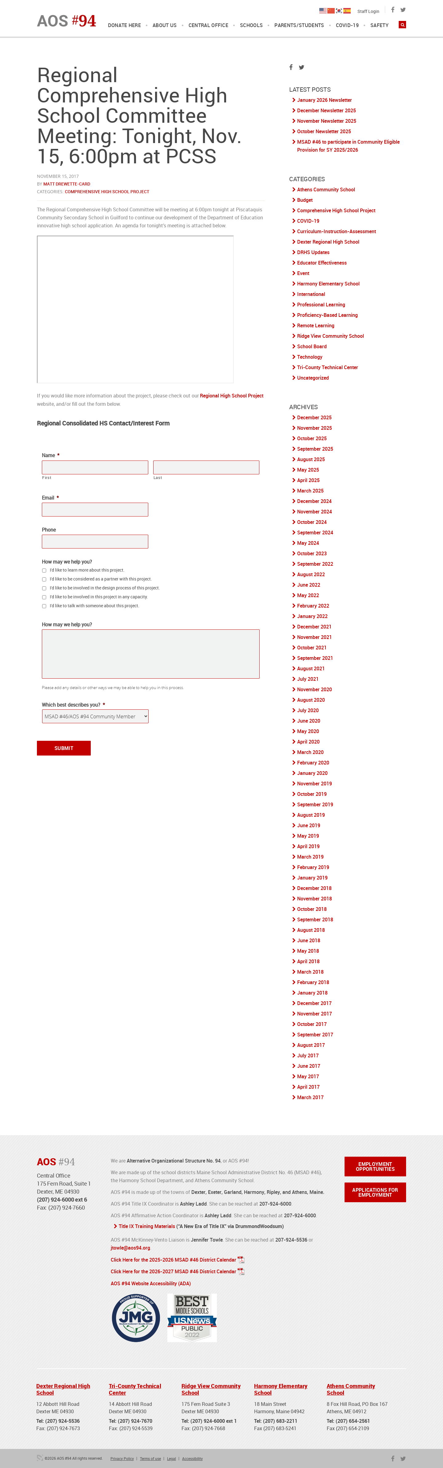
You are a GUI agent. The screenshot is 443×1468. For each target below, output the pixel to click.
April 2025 (308, 480)
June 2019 (308, 825)
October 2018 (312, 909)
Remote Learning (315, 325)
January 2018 (312, 992)
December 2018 (314, 888)
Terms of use (150, 1457)
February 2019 (313, 867)
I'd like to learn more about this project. (87, 569)
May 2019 (308, 835)
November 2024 (314, 511)
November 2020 (314, 689)
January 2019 (312, 877)
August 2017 (311, 1045)
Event (303, 273)
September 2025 (315, 448)
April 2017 (308, 1086)
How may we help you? (67, 561)
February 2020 (313, 762)
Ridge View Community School (330, 336)
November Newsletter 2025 (326, 121)
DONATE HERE (124, 25)
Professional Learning (321, 304)
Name (50, 455)
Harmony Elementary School (328, 283)
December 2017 (314, 1003)
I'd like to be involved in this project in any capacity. (99, 596)
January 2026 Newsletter (324, 100)
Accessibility (192, 1457)
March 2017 (310, 1097)
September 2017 (315, 1034)
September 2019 (315, 804)
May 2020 (308, 731)
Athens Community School (326, 189)
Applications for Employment (375, 1192)
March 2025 (310, 490)
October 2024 (312, 522)
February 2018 (313, 982)
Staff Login (368, 11)
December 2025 (314, 417)
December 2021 (314, 626)
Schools (251, 25)
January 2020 (312, 773)
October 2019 (312, 794)
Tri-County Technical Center (327, 367)
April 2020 (308, 741)
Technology (309, 356)
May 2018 (308, 950)
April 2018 (308, 961)
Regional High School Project (231, 395)
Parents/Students (299, 25)
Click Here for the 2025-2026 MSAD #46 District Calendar (173, 1259)
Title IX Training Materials (147, 1226)
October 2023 (312, 553)
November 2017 (314, 1013)
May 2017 (308, 1076)
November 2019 (314, 783)
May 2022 (308, 595)
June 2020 (308, 720)
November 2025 (314, 428)
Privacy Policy (122, 1457)
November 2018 (314, 898)
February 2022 (313, 605)
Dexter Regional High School (328, 241)
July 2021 (308, 679)
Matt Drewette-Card (66, 184)
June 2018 (308, 940)
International (311, 294)
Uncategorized (313, 377)
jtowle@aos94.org (130, 1247)
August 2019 (311, 815)
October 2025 (312, 438)
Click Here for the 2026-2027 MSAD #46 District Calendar (173, 1270)
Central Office (208, 25)
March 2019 (310, 856)
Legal (171, 1457)
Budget (305, 200)
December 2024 (314, 501)
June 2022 (308, 584)
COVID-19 (347, 25)
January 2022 (312, 616)
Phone (49, 530)
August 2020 (311, 699)
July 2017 (308, 1055)
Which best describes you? (73, 704)
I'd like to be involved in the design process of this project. (105, 587)
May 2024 (308, 543)
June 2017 (308, 1066)
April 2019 (308, 846)
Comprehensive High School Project (107, 191)
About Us (165, 25)
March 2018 (310, 971)
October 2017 (312, 1024)
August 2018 (311, 930)
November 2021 (314, 637)
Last (158, 477)
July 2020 (308, 710)
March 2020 (310, 752)
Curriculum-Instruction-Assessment (336, 231)
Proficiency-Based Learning (327, 315)
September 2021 (315, 658)
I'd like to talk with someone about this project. (94, 605)
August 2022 (311, 574)
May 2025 (308, 469)
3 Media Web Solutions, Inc (40, 1457)
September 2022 (315, 563)
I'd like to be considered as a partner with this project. (101, 578)
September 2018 (315, 919)
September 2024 (315, 532)
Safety (379, 25)
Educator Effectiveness (322, 262)
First (46, 477)
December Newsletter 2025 (326, 110)
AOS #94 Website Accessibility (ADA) (151, 1282)
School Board (312, 346)
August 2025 (311, 459)
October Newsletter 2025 (324, 131)
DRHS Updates (313, 252)
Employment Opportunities (375, 1166)
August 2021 (311, 668)
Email (50, 498)
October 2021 (312, 647)
